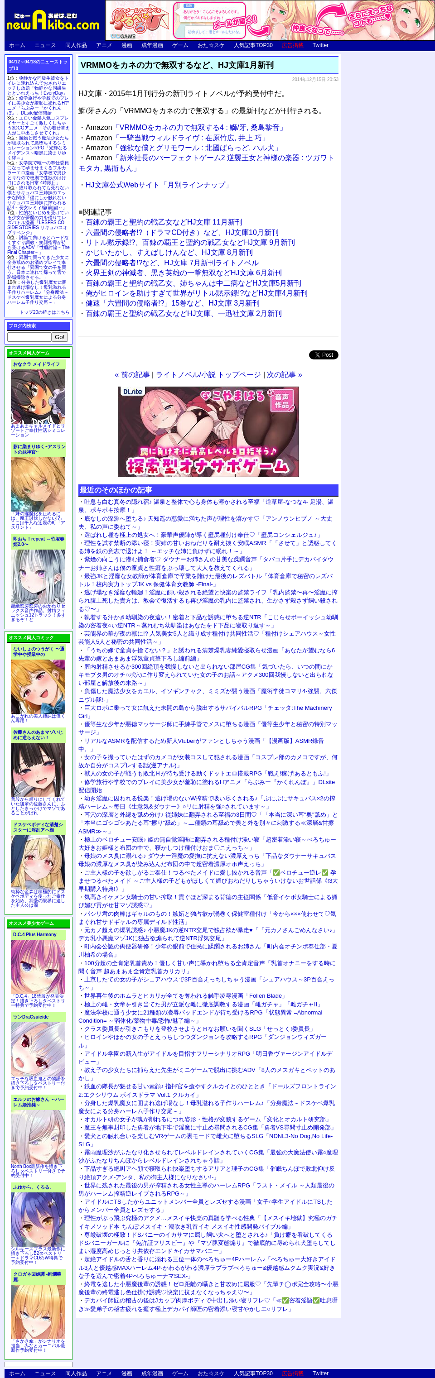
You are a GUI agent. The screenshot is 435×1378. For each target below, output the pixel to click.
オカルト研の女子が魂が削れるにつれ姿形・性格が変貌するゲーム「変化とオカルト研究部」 (208, 1119)
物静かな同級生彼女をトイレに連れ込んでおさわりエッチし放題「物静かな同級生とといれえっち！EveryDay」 (38, 86)
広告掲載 (293, 45)
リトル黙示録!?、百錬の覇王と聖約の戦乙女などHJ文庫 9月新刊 (190, 242)
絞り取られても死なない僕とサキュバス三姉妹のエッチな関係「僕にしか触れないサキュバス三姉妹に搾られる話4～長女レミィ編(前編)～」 (38, 197)
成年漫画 (152, 45)
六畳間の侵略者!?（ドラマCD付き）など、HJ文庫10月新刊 (182, 232)
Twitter (321, 45)
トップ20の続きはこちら (44, 312)
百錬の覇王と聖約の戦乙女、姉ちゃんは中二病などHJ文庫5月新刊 (193, 283)
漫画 (126, 45)
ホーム (17, 45)
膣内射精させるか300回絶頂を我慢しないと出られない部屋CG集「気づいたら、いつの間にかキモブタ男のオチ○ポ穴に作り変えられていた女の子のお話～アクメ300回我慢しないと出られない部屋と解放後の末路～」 (206, 674)
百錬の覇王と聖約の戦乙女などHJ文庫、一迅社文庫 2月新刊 (184, 313)
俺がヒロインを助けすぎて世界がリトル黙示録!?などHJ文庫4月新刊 (197, 293)
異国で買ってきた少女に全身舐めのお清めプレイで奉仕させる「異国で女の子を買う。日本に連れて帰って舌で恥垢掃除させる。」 (38, 267)
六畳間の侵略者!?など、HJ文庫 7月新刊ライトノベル (172, 263)
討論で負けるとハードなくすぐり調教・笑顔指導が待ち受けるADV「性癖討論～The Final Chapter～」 (38, 245)
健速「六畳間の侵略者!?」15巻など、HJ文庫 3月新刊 (173, 303)
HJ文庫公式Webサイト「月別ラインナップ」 (159, 185)
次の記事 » (284, 374)
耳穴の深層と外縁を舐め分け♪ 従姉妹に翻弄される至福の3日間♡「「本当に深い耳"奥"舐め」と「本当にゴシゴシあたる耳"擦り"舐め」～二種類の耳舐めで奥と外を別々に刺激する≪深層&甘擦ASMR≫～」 (208, 822)
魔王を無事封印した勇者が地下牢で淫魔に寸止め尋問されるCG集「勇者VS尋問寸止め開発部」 (210, 1127)
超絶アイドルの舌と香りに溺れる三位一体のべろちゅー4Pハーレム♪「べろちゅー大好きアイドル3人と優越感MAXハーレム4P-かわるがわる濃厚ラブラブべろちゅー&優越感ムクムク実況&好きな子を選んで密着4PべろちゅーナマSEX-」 (207, 1267)
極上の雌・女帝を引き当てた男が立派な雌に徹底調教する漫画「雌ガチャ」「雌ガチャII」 (203, 1004)
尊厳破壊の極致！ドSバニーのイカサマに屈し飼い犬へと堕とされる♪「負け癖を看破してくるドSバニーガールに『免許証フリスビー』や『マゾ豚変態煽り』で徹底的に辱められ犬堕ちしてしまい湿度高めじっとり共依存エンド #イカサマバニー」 (207, 1242)
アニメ (104, 45)
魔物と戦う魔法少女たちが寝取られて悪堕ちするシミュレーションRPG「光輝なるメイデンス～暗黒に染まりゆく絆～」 (38, 147)
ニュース (45, 45)
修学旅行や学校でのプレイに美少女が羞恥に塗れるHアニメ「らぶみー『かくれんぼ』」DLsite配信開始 (38, 105)
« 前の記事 (132, 374)
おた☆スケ (211, 45)
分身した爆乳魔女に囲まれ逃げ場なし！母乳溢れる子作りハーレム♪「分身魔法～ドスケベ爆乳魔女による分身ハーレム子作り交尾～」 (37, 292)
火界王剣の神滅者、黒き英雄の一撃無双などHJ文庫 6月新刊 (184, 273)
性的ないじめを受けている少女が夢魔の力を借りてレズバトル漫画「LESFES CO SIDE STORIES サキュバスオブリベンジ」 (38, 222)
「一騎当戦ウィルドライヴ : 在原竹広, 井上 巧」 (177, 138)
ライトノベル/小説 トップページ (208, 374)
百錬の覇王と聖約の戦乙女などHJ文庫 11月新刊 (164, 222)
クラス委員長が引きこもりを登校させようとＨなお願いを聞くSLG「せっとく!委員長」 (200, 1028)
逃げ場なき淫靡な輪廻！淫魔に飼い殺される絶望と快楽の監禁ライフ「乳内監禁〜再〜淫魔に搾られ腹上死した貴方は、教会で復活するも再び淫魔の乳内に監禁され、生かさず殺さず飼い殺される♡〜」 (208, 600)
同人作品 (76, 45)
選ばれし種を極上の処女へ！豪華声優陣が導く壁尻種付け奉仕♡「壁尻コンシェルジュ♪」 (203, 534)
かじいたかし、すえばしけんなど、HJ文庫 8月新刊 (169, 252)
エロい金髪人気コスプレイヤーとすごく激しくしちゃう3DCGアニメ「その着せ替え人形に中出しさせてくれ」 (38, 125)
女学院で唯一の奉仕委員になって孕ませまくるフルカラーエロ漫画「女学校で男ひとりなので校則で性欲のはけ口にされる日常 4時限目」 (38, 172)
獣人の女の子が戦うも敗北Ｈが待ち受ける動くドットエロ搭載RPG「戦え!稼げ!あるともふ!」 (208, 773)
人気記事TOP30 (253, 45)
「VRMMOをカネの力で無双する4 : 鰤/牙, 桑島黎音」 (186, 127)
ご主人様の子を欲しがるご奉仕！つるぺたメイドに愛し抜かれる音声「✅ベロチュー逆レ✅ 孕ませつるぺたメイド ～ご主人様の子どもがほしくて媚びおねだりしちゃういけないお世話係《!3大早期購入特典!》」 (208, 880)
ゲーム (180, 45)
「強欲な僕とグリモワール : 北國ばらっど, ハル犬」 (184, 148)
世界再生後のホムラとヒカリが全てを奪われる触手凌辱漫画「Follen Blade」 (186, 995)
